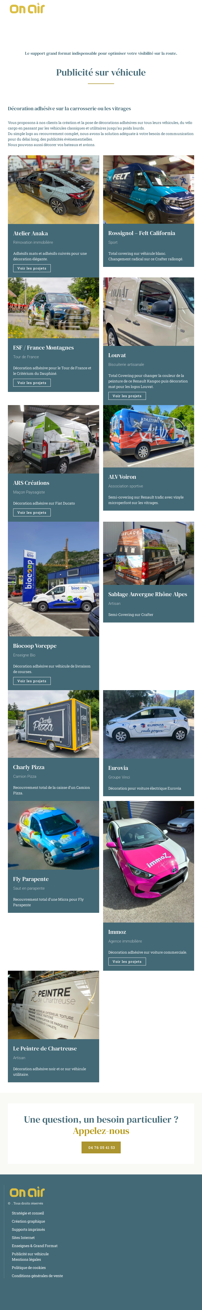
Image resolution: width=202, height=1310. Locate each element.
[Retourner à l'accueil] (27, 8)
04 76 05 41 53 (101, 1147)
